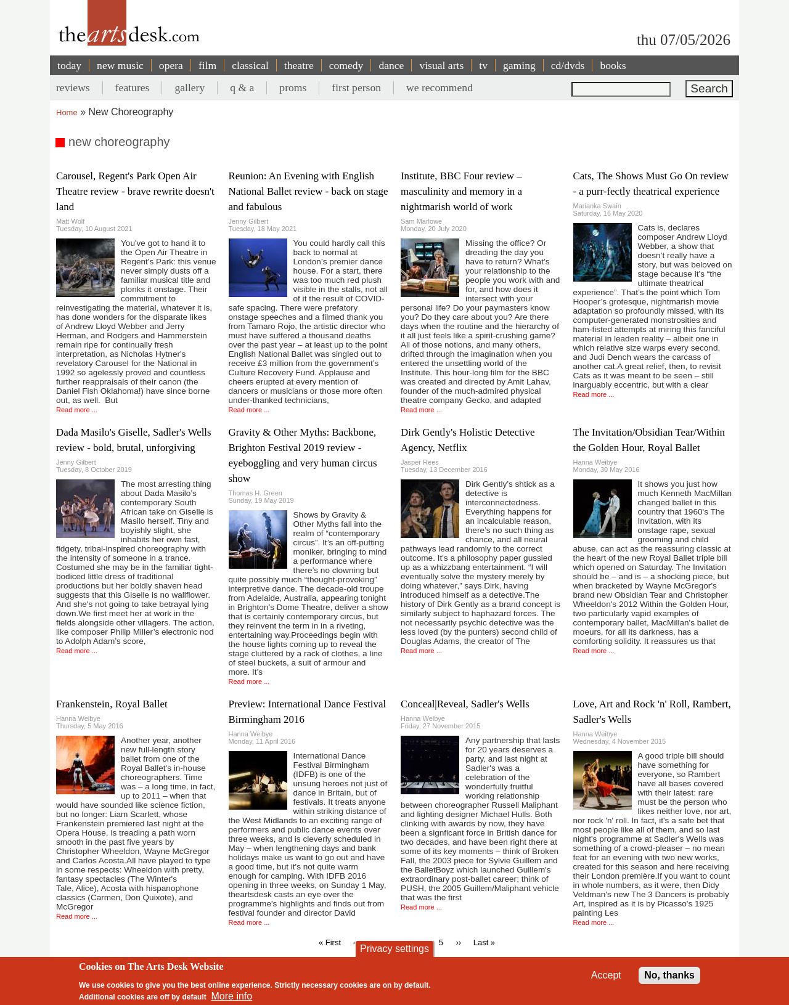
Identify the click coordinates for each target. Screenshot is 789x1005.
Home (67, 112)
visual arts (441, 65)
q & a (242, 87)
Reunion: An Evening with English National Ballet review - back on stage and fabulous (308, 191)
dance (391, 65)
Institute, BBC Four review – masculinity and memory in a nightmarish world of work (461, 191)
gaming (519, 65)
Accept (606, 975)
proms (292, 87)
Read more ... (76, 409)
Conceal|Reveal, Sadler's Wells (465, 704)
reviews (73, 87)
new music (120, 65)
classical (250, 65)
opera (171, 65)
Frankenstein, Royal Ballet (112, 704)
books (613, 65)
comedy (346, 65)
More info (232, 996)
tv (483, 65)
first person (356, 87)
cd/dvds (568, 65)
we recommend (439, 87)
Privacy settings (394, 948)
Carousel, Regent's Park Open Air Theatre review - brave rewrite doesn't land (135, 191)
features (132, 87)
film (207, 65)
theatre (299, 65)
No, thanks (669, 975)
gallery (189, 87)
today (69, 65)
